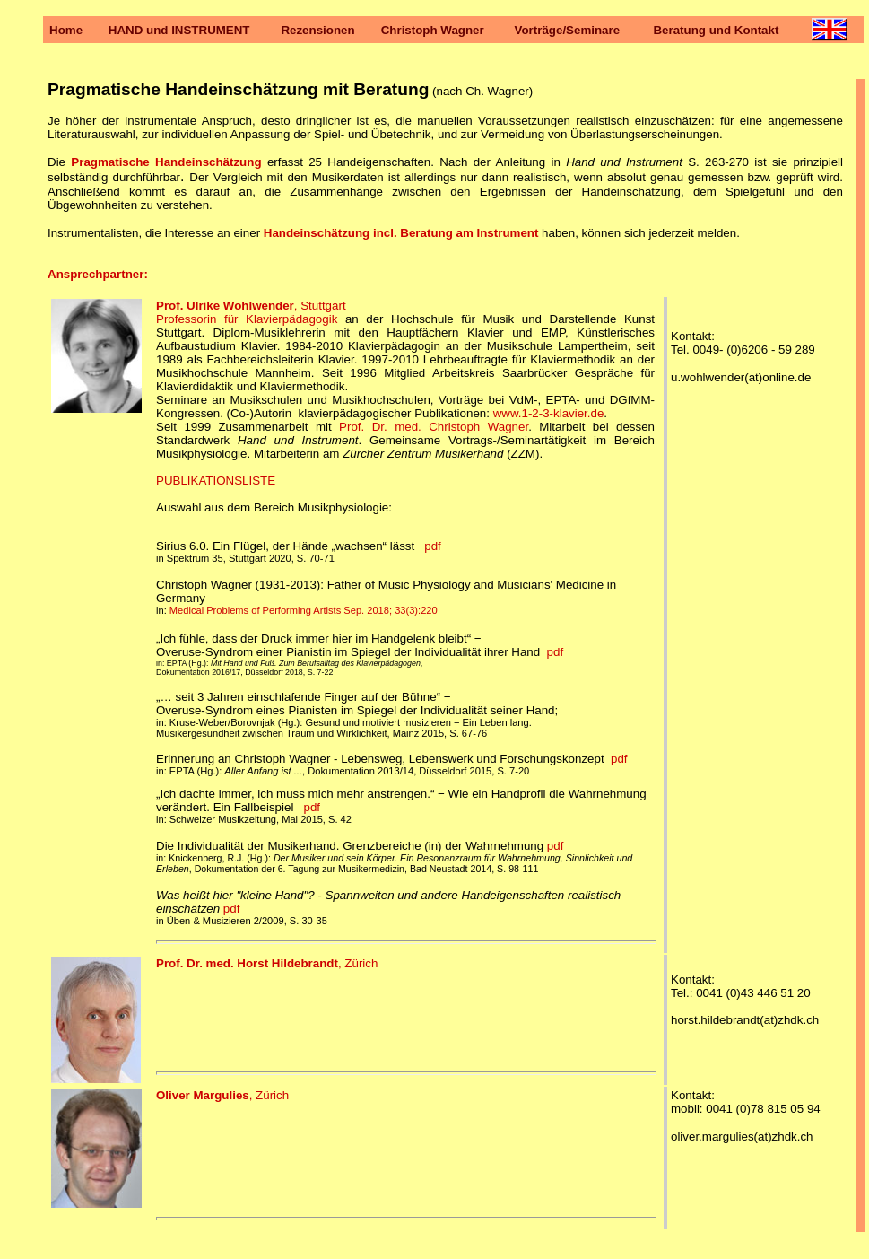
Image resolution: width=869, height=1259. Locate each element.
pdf (432, 546)
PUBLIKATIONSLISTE (215, 480)
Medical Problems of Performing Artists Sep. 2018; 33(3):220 (303, 610)
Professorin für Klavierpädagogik (246, 319)
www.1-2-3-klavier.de (548, 413)
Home (66, 30)
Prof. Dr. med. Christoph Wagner (433, 426)
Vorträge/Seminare (568, 30)
